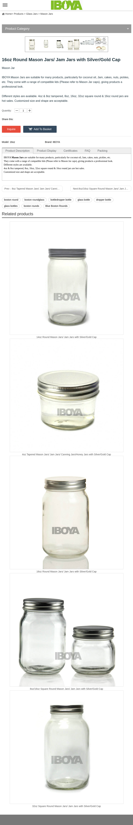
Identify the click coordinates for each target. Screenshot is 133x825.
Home (8, 13)
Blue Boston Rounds (56, 206)
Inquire (11, 129)
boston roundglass (34, 199)
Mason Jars (46, 13)
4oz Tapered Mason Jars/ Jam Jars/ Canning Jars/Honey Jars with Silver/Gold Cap (66, 454)
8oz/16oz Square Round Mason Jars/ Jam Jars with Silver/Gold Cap (66, 688)
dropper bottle (103, 199)
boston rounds (31, 206)
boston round (11, 199)
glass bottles (11, 206)
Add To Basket (42, 129)
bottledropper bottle (61, 199)
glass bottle (84, 199)
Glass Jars (32, 13)
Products (18, 13)
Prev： (34, 188)
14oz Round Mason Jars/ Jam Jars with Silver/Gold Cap (66, 337)
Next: (102, 188)
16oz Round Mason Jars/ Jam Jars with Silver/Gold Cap (66, 571)
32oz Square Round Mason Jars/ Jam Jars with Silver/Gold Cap (66, 806)
